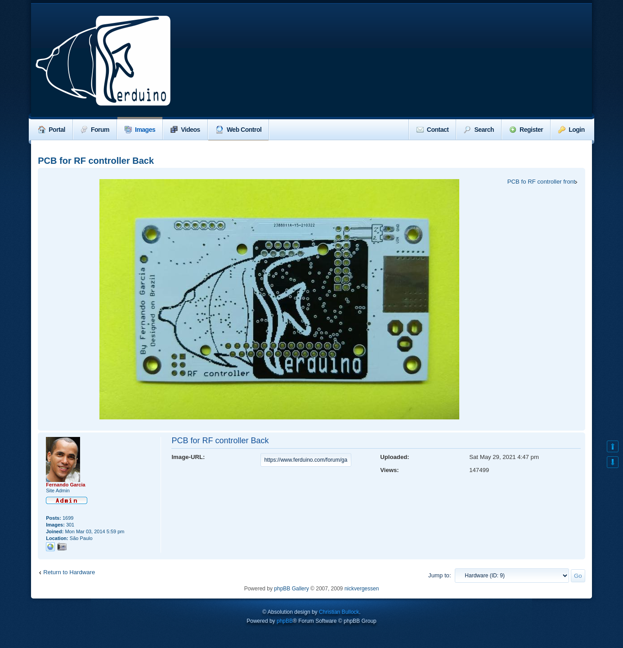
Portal (51, 129)
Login (571, 129)
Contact (433, 129)
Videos (185, 129)
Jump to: (439, 575)
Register (526, 129)
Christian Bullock (339, 612)
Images (140, 129)
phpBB (285, 621)
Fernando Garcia (65, 484)
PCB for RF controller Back (96, 161)
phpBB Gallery (291, 588)
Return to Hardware (69, 572)
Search (479, 129)
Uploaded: (394, 457)
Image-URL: (188, 457)
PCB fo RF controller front (541, 181)
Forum (95, 129)
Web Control (238, 130)
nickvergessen (362, 588)
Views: (389, 470)
